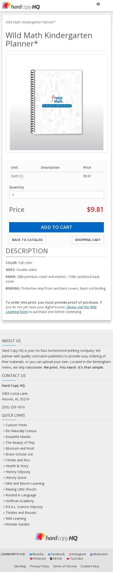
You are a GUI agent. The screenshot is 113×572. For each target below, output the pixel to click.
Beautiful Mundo (18, 436)
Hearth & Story (17, 466)
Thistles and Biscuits (21, 512)
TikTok (56, 558)
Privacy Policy (39, 566)
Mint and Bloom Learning (25, 483)
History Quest (16, 477)
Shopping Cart (88, 240)
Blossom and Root (20, 448)
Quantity (16, 187)
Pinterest (38, 558)
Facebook (56, 554)
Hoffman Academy (20, 501)
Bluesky (36, 554)
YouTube (74, 558)
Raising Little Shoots (21, 489)
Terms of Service (65, 566)
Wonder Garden (17, 524)
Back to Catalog (27, 240)
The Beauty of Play (20, 442)
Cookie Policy (89, 566)
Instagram (77, 554)
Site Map (20, 566)
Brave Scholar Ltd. (19, 454)
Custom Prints (16, 425)
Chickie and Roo (18, 460)
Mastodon (99, 554)
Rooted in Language (21, 495)
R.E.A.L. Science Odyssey (24, 506)
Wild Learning (16, 518)
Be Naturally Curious (21, 431)
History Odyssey (18, 471)
